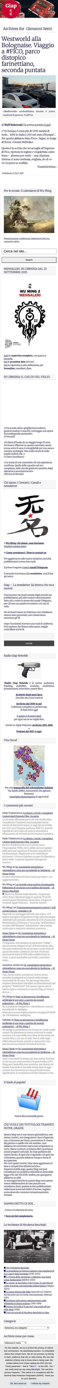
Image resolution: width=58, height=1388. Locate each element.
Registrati (9, 1318)
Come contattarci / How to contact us (26, 514)
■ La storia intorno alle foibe (17, 1253)
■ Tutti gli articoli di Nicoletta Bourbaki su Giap (26, 1274)
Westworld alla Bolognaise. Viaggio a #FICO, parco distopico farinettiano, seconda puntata (28, 54)
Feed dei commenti (13, 1330)
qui (35, 671)
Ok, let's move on (18, 1383)
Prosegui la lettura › (47, 166)
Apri (6, 355)
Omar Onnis (8, 894)
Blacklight (35, 1369)
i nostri (35, 529)
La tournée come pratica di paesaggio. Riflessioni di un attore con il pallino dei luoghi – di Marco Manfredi (28, 849)
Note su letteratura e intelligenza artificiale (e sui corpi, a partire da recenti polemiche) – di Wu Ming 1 (25, 961)
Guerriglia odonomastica (22, 758)
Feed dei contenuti (13, 1326)
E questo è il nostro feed (29, 677)
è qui (47, 124)
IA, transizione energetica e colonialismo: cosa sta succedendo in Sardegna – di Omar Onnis (28, 832)
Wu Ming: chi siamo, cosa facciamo (25, 504)
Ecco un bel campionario (19, 1177)
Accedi (7, 1322)
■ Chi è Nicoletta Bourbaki (16, 1229)
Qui (5, 361)
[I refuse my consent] (54, 1366)
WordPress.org (11, 1335)
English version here (15, 508)
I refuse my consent (40, 1383)
